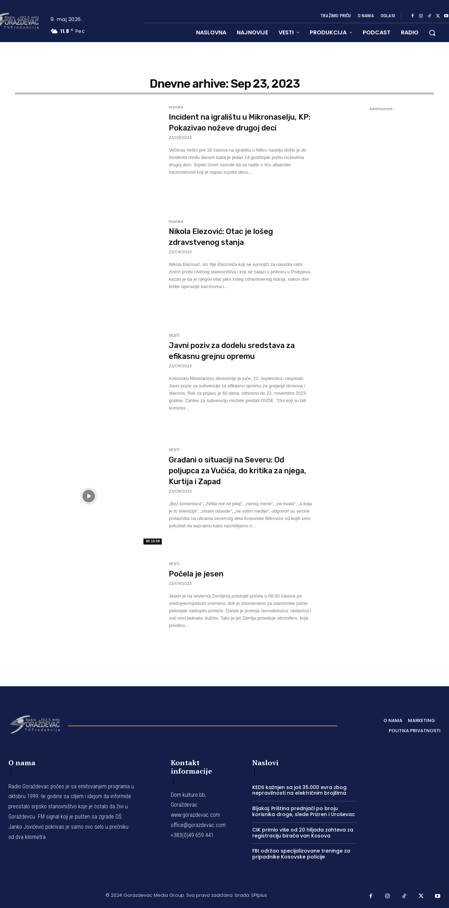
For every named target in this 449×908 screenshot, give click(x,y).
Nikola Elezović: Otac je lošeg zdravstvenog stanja (232, 236)
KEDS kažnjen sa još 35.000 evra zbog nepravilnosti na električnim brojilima (299, 790)
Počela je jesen (201, 573)
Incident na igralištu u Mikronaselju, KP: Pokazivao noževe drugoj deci (229, 127)
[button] (432, 32)
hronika (176, 107)
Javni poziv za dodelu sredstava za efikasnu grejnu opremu (239, 350)
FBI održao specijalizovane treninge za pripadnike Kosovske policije (301, 853)
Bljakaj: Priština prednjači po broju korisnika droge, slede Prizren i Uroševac (303, 811)
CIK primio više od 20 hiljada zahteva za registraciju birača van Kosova (302, 832)
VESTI (174, 336)
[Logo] (34, 723)
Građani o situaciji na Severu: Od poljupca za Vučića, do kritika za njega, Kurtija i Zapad (240, 470)
